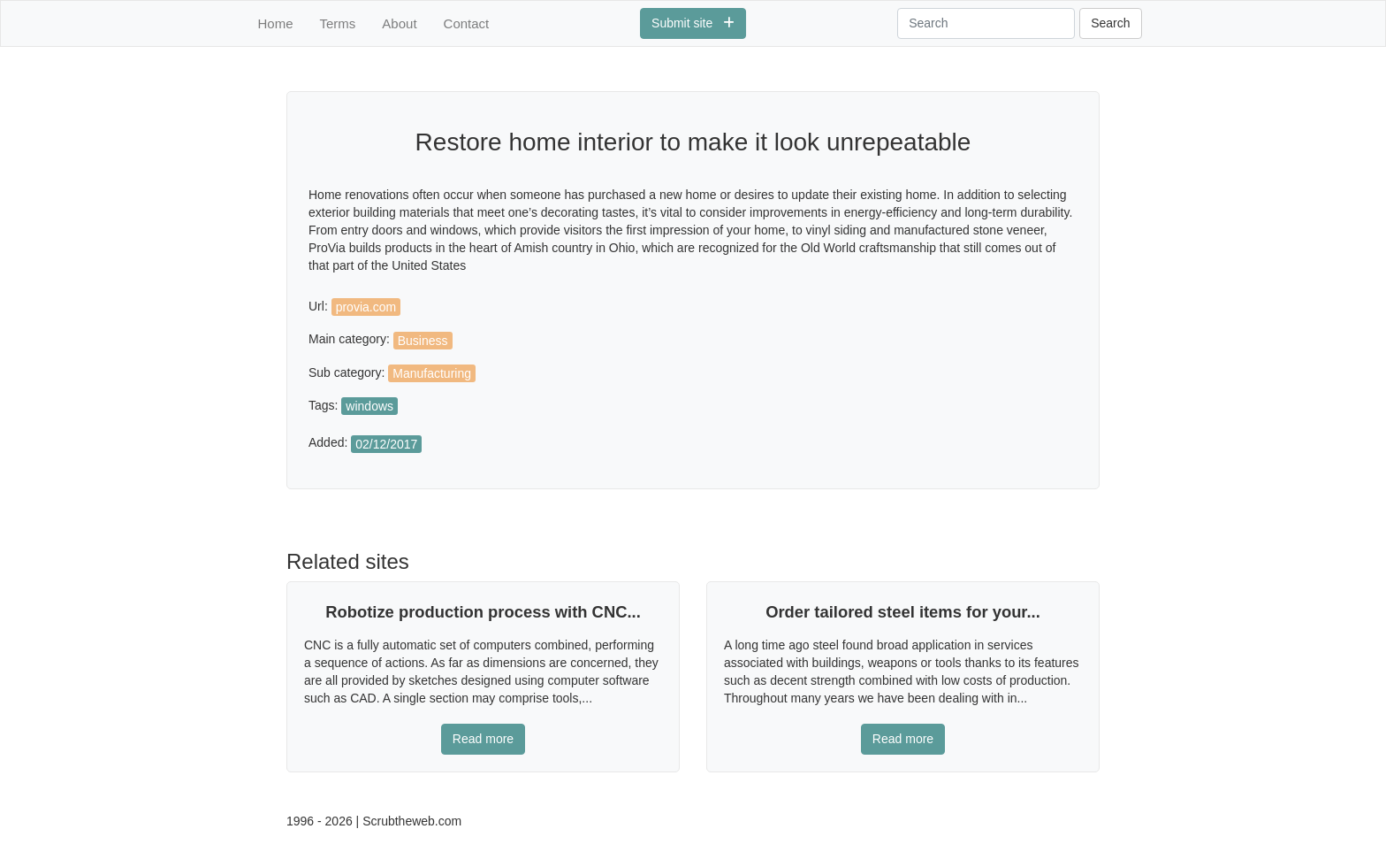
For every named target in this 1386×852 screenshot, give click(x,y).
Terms (338, 23)
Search (1110, 23)
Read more (483, 739)
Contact (467, 23)
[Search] (986, 23)
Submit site (693, 23)
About (399, 23)
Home (275, 23)
